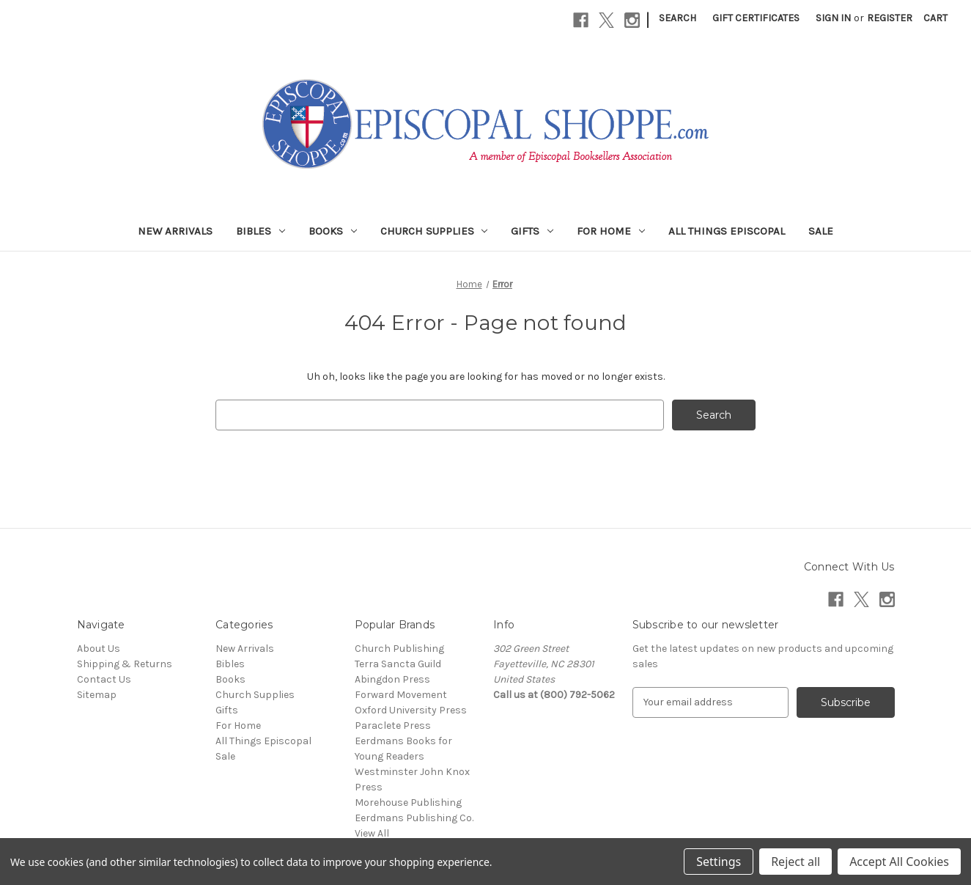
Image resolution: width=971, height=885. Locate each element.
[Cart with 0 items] (935, 18)
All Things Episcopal (726, 231)
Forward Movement (401, 694)
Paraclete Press (393, 725)
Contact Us (104, 679)
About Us (98, 648)
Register (889, 18)
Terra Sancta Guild (398, 664)
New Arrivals (175, 231)
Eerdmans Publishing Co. (414, 818)
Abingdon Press (392, 679)
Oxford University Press (411, 710)
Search (677, 18)
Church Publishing (399, 648)
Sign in (833, 18)
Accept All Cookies (899, 861)
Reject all (795, 861)
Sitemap (97, 694)
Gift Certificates (756, 18)
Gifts (532, 231)
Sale (820, 231)
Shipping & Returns (124, 664)
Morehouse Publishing (408, 802)
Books (333, 231)
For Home (611, 231)
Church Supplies (434, 231)
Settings (718, 861)
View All (372, 833)
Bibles (260, 231)
